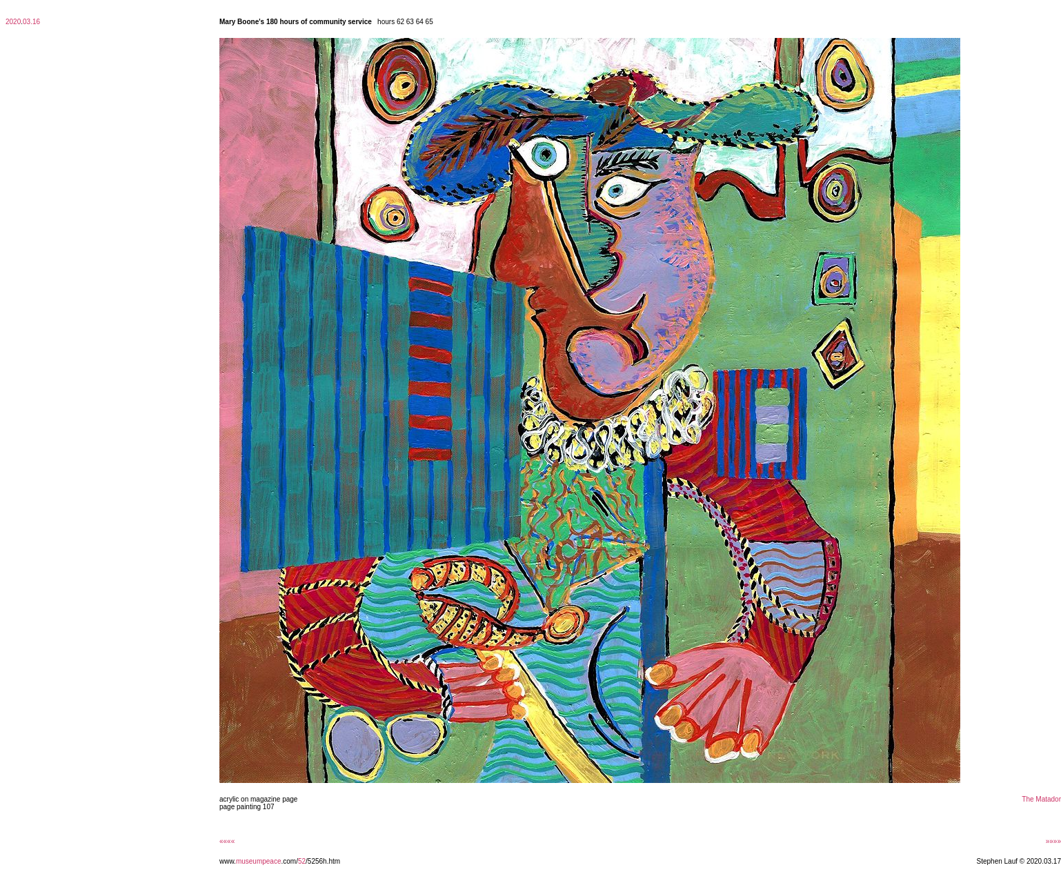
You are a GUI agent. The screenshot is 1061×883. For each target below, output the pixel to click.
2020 (13, 22)
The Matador (1041, 799)
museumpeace (258, 861)
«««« (227, 841)
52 (302, 861)
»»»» (1053, 841)
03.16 (31, 22)
